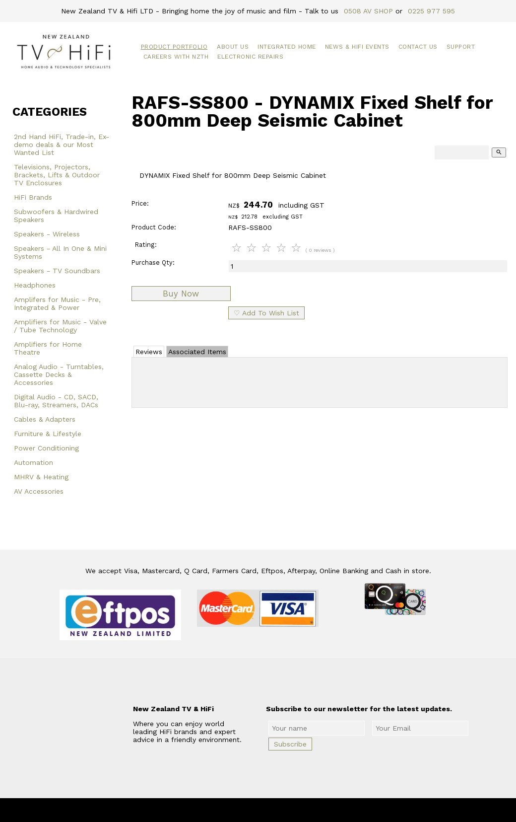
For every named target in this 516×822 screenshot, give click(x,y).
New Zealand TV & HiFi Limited (284, 810)
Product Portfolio (174, 46)
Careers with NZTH (176, 56)
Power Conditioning (46, 448)
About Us (233, 46)
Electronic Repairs (250, 56)
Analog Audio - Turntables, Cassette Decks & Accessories (59, 374)
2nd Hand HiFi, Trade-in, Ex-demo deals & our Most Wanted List (61, 144)
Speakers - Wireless (47, 234)
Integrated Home (287, 46)
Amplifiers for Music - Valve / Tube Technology (60, 326)
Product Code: (153, 227)
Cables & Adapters (44, 419)
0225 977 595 (431, 11)
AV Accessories (39, 491)
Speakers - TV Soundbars (57, 271)
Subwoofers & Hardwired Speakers (56, 216)
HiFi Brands (33, 197)
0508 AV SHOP (368, 11)
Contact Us (418, 46)
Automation (33, 462)
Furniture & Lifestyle (47, 434)
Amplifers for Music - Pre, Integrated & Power (57, 303)
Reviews (148, 352)
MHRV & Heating (41, 477)
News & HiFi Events (357, 46)
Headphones (35, 285)
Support (461, 46)
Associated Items (197, 352)
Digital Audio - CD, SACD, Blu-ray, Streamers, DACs (56, 401)
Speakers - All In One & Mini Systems (60, 252)
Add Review (319, 380)
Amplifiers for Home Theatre (48, 348)
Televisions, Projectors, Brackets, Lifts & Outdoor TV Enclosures (57, 175)
